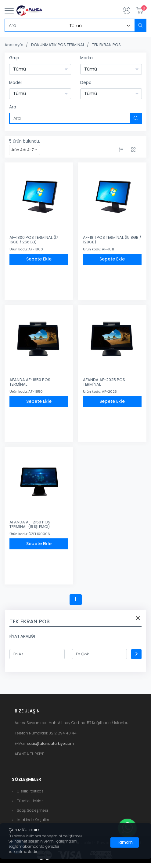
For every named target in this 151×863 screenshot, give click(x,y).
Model (15, 83)
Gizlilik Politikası (31, 791)
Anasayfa (14, 44)
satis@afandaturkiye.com (50, 743)
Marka (86, 58)
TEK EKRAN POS (106, 44)
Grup (14, 58)
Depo (86, 83)
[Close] (124, 842)
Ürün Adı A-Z (22, 149)
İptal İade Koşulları (33, 819)
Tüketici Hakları (30, 800)
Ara (12, 107)
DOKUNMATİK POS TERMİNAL (57, 44)
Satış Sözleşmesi (32, 810)
